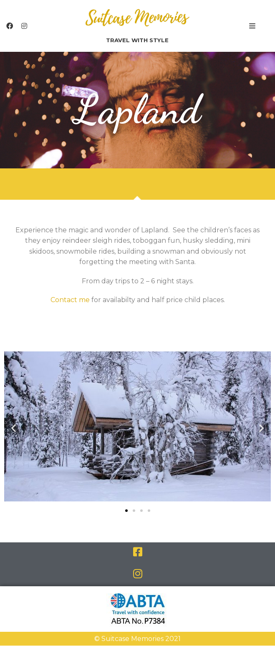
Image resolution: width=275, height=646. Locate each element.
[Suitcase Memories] (137, 26)
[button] (126, 511)
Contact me (70, 300)
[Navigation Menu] (252, 26)
